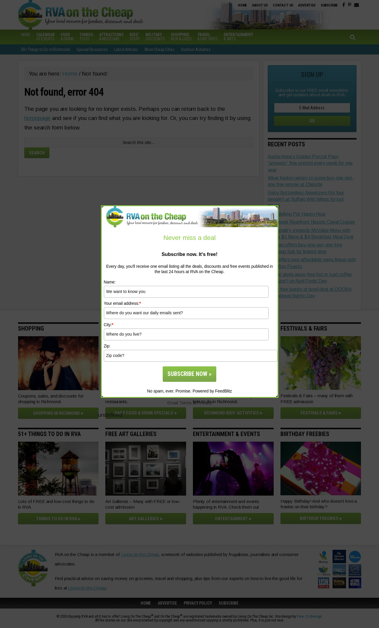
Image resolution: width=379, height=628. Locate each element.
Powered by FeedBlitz (212, 391)
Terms (185, 402)
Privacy (204, 402)
